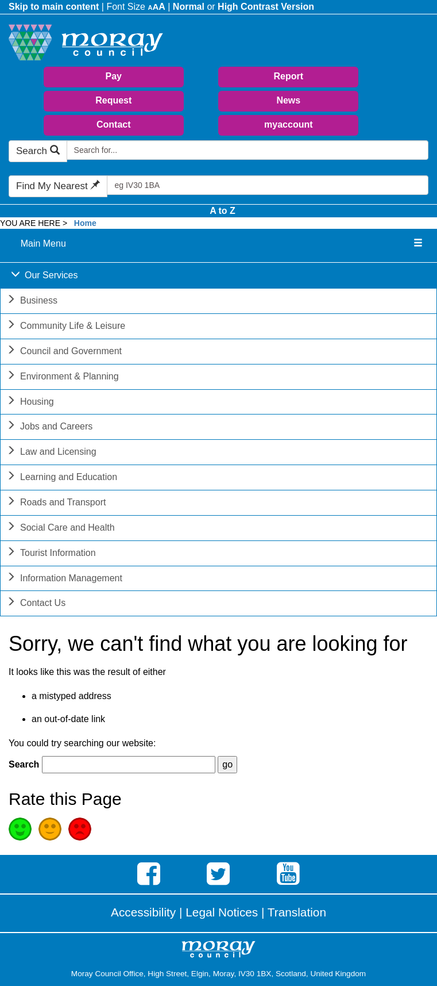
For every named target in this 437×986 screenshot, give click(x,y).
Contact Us (35, 604)
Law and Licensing (51, 452)
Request (113, 100)
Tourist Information (51, 554)
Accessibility (143, 912)
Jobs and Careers (49, 427)
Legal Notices (221, 912)
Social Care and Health (60, 528)
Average (49, 829)
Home (85, 223)
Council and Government (64, 352)
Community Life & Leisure (65, 326)
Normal (188, 6)
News (288, 100)
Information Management (64, 579)
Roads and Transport (56, 503)
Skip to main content (54, 6)
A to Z (222, 211)
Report (289, 76)
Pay (114, 76)
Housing (30, 402)
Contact (113, 124)
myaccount (288, 124)
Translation (297, 912)
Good (20, 829)
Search (38, 150)
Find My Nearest (58, 186)
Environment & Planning (62, 377)
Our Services (44, 276)
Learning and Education (61, 478)
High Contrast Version (266, 6)
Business (31, 301)
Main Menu (43, 243)
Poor (79, 829)
